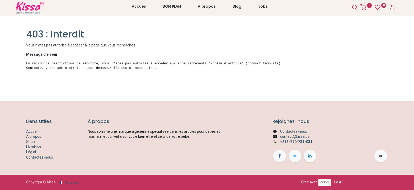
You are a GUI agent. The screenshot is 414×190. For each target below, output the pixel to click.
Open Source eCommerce (366, 182)
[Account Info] (383, 8)
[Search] (344, 8)
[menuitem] (139, 7)
